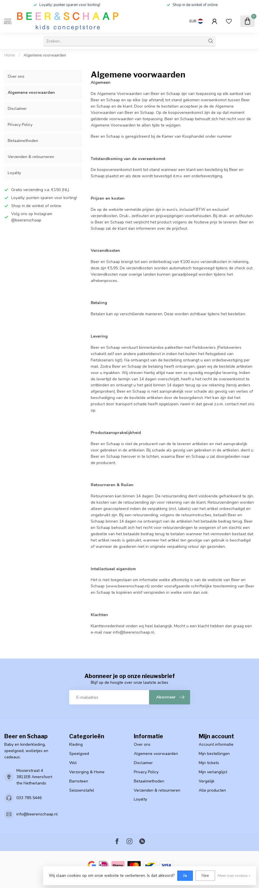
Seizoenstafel (81, 790)
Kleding (76, 744)
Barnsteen (78, 781)
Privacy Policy (20, 124)
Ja (185, 875)
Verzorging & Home (87, 772)
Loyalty (14, 173)
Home (9, 55)
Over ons (16, 76)
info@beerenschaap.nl (37, 814)
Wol (73, 763)
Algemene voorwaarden (45, 55)
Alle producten (212, 790)
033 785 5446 (29, 798)
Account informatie (216, 744)
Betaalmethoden (23, 140)
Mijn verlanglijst (213, 772)
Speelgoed (79, 753)
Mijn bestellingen (214, 753)
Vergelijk (206, 781)
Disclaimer (17, 108)
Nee (205, 875)
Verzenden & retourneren (31, 156)
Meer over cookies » (234, 875)
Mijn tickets (209, 763)
